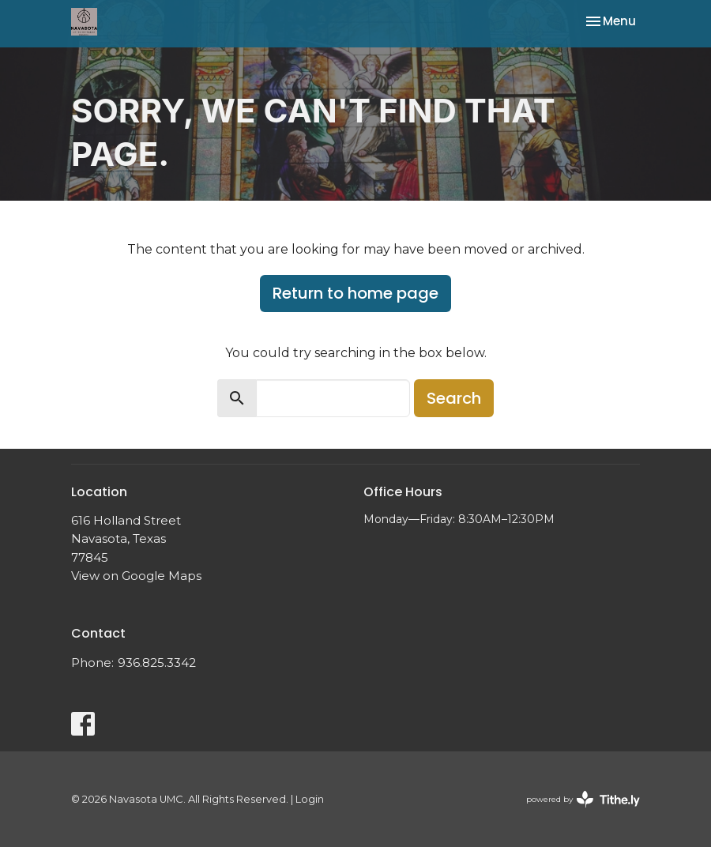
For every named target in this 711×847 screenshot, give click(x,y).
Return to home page (355, 293)
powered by (583, 799)
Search (454, 398)
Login (309, 799)
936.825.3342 (157, 662)
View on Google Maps (136, 575)
